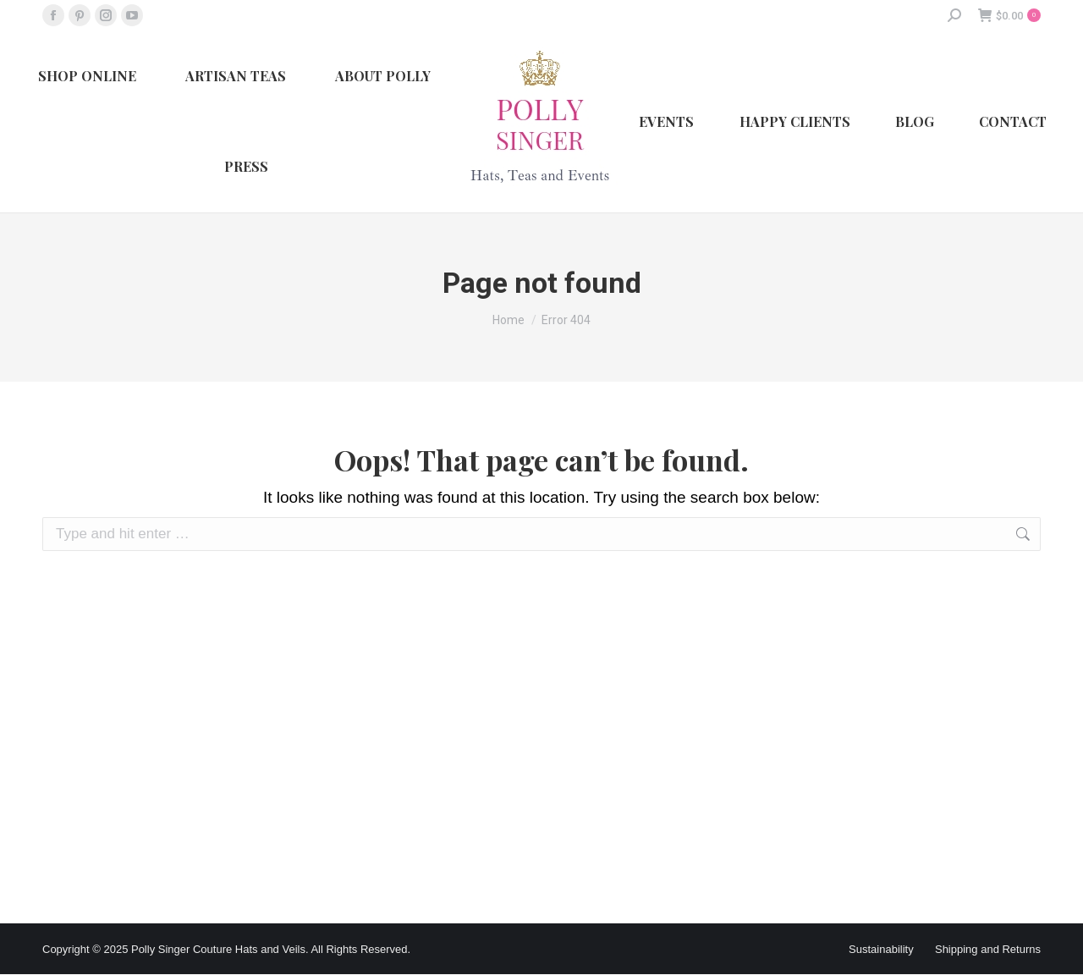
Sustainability (881, 949)
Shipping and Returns (988, 949)
